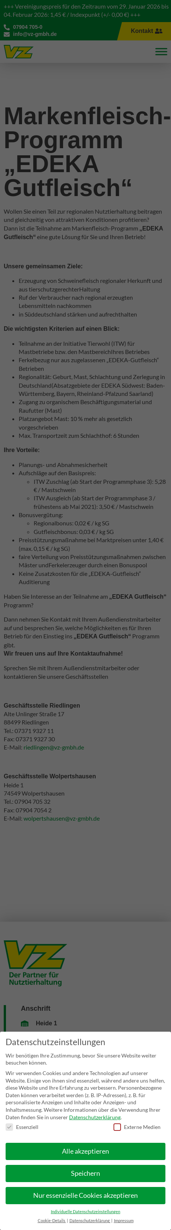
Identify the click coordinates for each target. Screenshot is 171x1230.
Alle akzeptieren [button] (85, 1143)
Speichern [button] (85, 1165)
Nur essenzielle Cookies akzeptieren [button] (85, 1187)
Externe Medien (137, 1119)
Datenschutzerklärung (95, 1109)
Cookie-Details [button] (52, 1213)
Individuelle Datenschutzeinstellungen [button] (85, 1204)
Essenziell (22, 1119)
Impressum (124, 1213)
